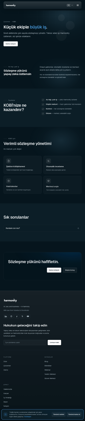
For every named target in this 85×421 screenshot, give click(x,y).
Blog (46, 361)
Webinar (47, 370)
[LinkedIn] (6, 316)
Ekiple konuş (70, 271)
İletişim (6, 406)
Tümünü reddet (58, 414)
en (72, 5)
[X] (22, 316)
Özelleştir (27, 417)
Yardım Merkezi (50, 374)
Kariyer (6, 393)
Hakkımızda (8, 389)
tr (68, 5)
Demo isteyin (11, 44)
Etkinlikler (47, 366)
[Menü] (77, 5)
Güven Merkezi (49, 378)
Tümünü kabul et (74, 414)
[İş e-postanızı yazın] (25, 342)
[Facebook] (17, 316)
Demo (6, 370)
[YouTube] (28, 316)
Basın (6, 402)
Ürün (5, 361)
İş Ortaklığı (7, 398)
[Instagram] (11, 316)
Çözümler (7, 22)
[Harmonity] (11, 5)
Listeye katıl (54, 342)
